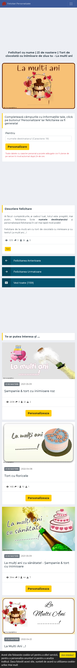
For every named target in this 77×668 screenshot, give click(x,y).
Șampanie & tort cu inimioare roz (29, 391)
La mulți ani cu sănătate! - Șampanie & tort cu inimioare (36, 564)
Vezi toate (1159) (18, 282)
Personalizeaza (38, 413)
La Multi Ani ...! (15, 646)
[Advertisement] (38, 29)
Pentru (10, 133)
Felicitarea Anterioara (21, 260)
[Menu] (71, 3)
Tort (8, 249)
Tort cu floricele (16, 476)
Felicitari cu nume (21, 52)
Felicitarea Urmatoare (21, 271)
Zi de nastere (47, 52)
